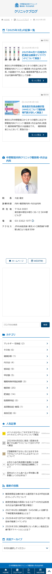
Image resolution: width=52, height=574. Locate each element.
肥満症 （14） (9, 394)
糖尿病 (46, 95)
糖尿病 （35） (10, 388)
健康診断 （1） (10, 356)
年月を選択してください (14, 548)
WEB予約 (38, 261)
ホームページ (18, 261)
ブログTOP (17, 572)
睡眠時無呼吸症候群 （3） (15, 382)
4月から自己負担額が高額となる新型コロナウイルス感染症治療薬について (28, 464)
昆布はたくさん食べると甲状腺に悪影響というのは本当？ (28, 474)
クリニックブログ (22, 20)
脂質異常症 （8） (11, 400)
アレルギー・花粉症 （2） (14, 344)
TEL (29, 572)
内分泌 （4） (9, 362)
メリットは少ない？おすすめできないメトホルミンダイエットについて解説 (28, 433)
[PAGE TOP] (49, 571)
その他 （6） (9, 350)
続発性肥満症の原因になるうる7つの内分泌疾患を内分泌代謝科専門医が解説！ (27, 503)
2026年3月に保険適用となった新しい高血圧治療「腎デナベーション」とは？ (27, 528)
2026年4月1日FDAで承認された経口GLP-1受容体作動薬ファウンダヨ (27, 519)
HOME (7, 20)
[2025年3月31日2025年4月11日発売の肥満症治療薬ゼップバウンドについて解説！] (26, 64)
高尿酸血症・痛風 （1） (13, 407)
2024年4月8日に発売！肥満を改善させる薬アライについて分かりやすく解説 (28, 443)
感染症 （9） (9, 369)
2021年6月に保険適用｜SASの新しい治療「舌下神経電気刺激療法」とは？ (26, 511)
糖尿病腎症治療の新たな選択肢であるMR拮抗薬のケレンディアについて (27, 495)
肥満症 (46, 40)
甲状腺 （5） (9, 375)
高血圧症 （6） (10, 413)
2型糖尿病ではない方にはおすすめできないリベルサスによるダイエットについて (28, 453)
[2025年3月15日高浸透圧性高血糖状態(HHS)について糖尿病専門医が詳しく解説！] (26, 119)
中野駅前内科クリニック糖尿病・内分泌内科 (27, 565)
